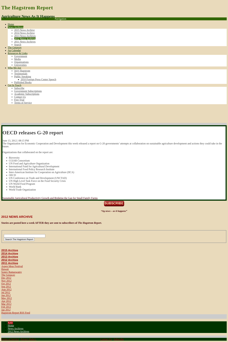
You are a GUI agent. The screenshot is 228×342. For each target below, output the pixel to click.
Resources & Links (18, 53)
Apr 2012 (6, 301)
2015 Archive (9, 250)
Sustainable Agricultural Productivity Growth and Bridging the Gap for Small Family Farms (50, 198)
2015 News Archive (24, 30)
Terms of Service (23, 102)
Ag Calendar (14, 50)
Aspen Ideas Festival (12, 266)
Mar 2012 (6, 304)
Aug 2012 (6, 289)
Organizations (21, 62)
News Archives (15, 27)
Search (17, 44)
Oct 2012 (6, 283)
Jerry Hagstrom (22, 70)
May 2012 (6, 298)
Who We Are (14, 67)
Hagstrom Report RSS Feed (15, 312)
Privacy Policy (28, 339)
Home (11, 24)
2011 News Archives (25, 41)
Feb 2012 (6, 307)
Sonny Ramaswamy (11, 272)
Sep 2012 (6, 286)
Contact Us (20, 97)
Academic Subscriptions (26, 94)
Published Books (23, 82)
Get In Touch (14, 85)
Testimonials (20, 73)
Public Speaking (22, 76)
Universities (20, 65)
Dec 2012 (6, 278)
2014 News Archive (24, 33)
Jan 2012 (5, 309)
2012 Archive (9, 260)
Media (17, 59)
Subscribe (19, 88)
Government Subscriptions (28, 91)
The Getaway (15, 47)
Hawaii (5, 269)
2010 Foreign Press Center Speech (38, 79)
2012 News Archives (25, 38)
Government (20, 56)
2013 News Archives (25, 36)
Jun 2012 (6, 295)
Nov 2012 (6, 280)
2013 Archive (9, 256)
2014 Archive (9, 253)
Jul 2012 (5, 292)
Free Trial (19, 99)
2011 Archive (9, 263)
